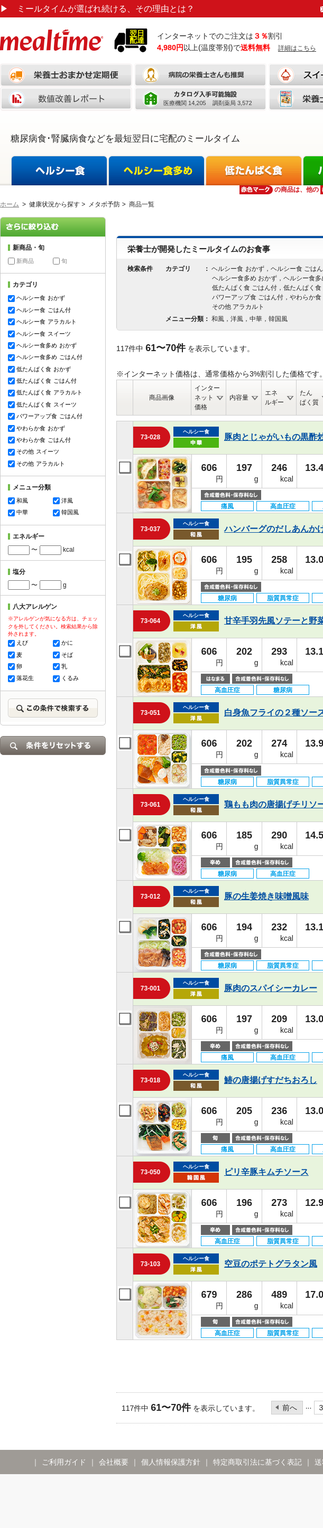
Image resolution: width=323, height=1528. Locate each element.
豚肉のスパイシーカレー (270, 988)
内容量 (238, 397)
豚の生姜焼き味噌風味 (266, 896)
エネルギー (274, 397)
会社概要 (113, 1462)
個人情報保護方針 (170, 1462)
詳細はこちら (297, 48)
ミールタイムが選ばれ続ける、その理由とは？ (97, 8)
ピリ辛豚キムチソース (266, 1171)
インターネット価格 (207, 397)
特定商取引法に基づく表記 (257, 1462)
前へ (289, 1407)
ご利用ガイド (64, 1462)
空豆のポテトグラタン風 (270, 1263)
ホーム (9, 204)
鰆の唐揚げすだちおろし (270, 1080)
